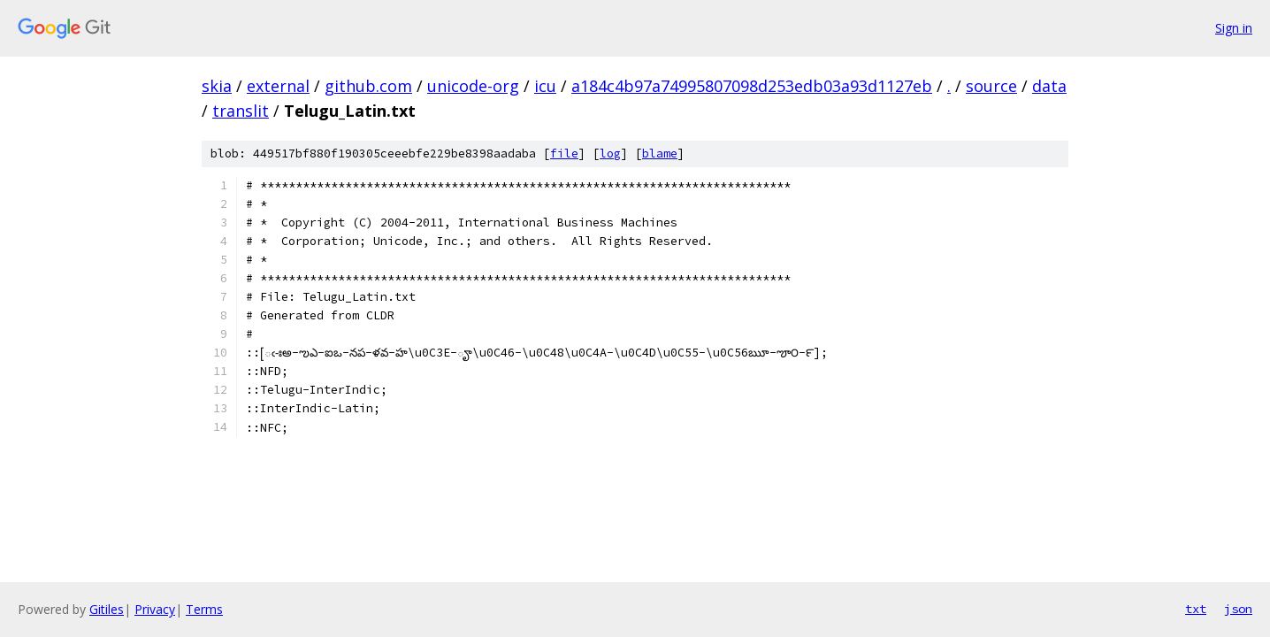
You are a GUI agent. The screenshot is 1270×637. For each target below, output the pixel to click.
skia (217, 85)
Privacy (154, 609)
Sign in (1233, 27)
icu (545, 85)
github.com (368, 85)
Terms (204, 609)
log (610, 153)
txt (1195, 609)
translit (240, 110)
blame (659, 153)
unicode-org (473, 85)
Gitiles (106, 609)
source (991, 85)
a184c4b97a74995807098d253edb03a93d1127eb (751, 85)
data (1049, 85)
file (564, 153)
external (278, 85)
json (1238, 609)
